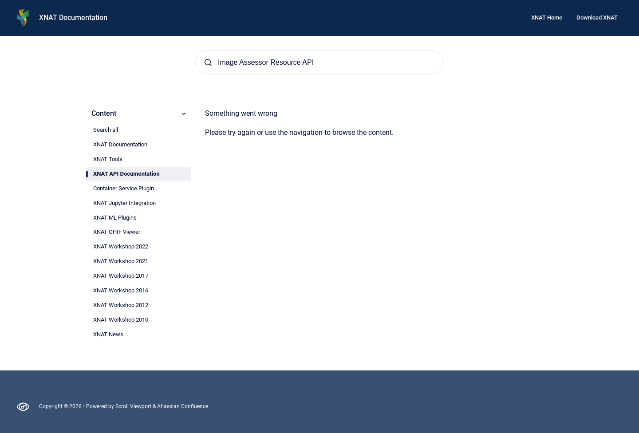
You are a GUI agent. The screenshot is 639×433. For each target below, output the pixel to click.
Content (139, 113)
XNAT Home (546, 17)
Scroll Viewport (134, 406)
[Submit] (208, 62)
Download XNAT (597, 17)
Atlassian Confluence (182, 406)
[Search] (319, 63)
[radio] (138, 130)
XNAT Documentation (73, 17)
